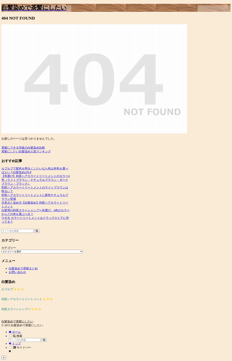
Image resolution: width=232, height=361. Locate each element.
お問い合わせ (17, 272)
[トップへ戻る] (3, 358)
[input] (17, 231)
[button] (36, 231)
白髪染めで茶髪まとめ (23, 268)
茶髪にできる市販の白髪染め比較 (23, 147)
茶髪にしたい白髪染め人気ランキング (26, 151)
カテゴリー (8, 247)
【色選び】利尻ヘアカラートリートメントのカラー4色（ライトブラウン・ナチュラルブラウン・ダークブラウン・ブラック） (35, 180)
